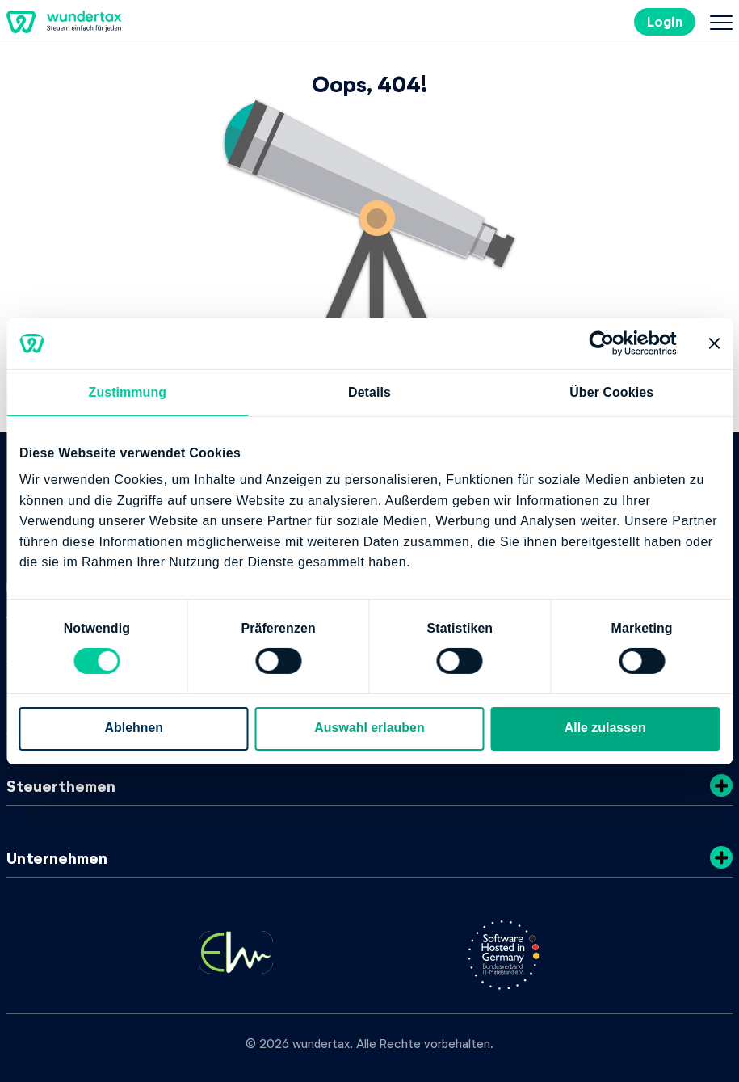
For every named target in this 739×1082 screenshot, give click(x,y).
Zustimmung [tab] (128, 392)
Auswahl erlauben (369, 728)
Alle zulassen (605, 728)
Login (664, 21)
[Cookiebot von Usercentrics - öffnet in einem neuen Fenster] (606, 343)
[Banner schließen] (714, 343)
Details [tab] (369, 392)
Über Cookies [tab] (611, 392)
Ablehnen (134, 728)
